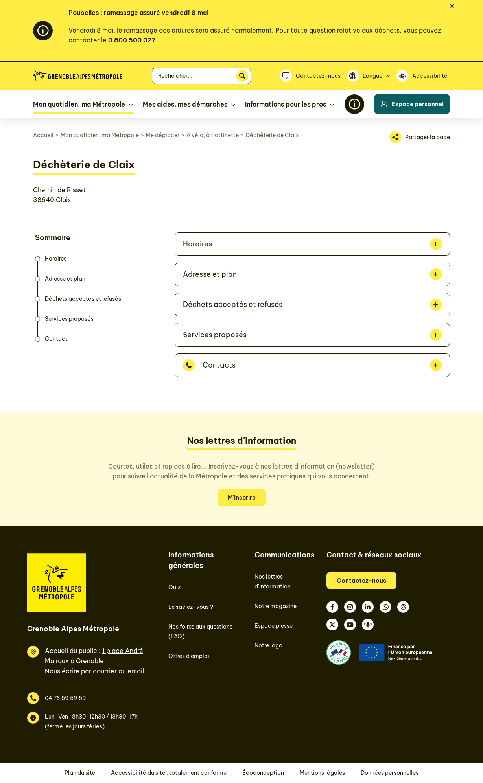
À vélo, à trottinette (212, 135)
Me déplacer (162, 135)
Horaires (197, 243)
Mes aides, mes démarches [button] (185, 104)
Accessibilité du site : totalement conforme (169, 772)
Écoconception (263, 772)
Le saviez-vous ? (190, 606)
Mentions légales (322, 772)
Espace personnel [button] (412, 104)
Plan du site (80, 772)
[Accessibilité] (423, 76)
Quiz (174, 587)
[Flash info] (354, 104)
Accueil (43, 135)
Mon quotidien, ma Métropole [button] (79, 104)
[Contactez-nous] (310, 76)
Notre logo (268, 645)
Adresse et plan (210, 274)
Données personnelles (389, 772)
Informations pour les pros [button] (285, 104)
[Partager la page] (419, 137)
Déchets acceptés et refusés (232, 304)
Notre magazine (275, 606)
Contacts (219, 364)
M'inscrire (242, 497)
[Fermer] (452, 6)
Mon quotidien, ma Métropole (100, 135)
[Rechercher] (242, 76)
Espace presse (273, 625)
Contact (56, 338)
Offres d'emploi (188, 656)
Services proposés (215, 334)
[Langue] (368, 76)
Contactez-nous (361, 580)
